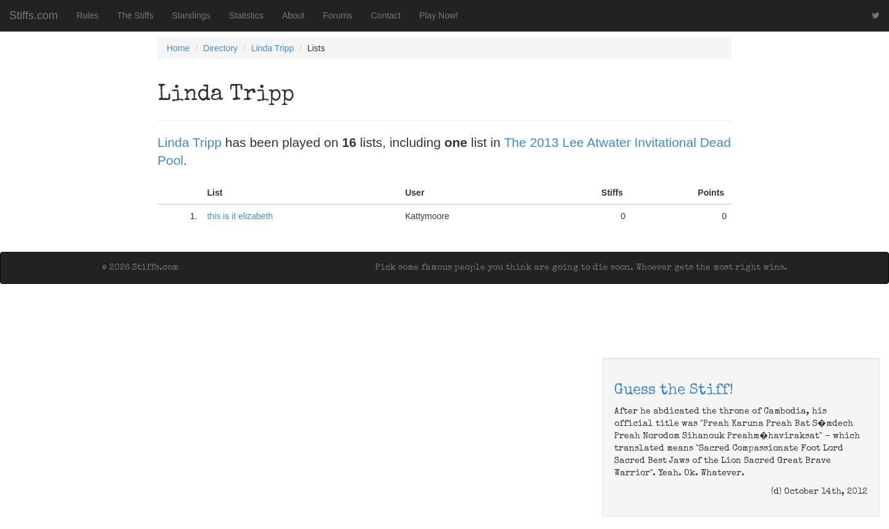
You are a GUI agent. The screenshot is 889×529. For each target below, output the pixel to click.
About (293, 15)
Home (178, 48)
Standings (191, 15)
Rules (88, 15)
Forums (337, 15)
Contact (386, 15)
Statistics (246, 15)
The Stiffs (135, 15)
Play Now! (438, 15)
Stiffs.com (33, 15)
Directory (220, 48)
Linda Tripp (272, 48)
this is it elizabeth (240, 216)
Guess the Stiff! (673, 390)
